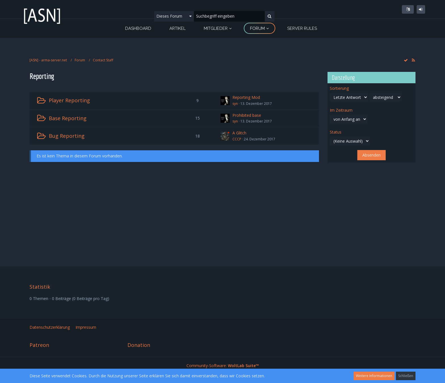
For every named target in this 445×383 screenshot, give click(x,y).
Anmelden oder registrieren (421, 9)
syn (235, 103)
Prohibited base (246, 115)
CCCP (236, 139)
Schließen (405, 375)
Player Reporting (69, 100)
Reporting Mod (246, 97)
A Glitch (239, 133)
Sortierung (339, 88)
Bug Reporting (67, 135)
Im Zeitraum (341, 110)
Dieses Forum (169, 16)
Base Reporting (68, 118)
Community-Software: (222, 365)
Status (335, 132)
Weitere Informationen (374, 375)
